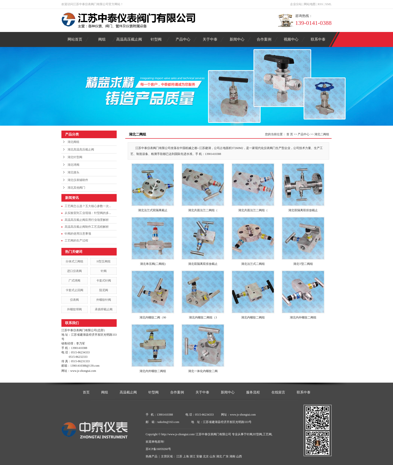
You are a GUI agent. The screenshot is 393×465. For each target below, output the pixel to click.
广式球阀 (74, 280)
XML (328, 4)
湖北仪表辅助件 (78, 180)
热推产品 (151, 456)
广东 (226, 456)
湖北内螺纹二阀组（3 (203, 317)
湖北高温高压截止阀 (81, 149)
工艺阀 (267, 434)
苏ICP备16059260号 (158, 449)
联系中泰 (318, 39)
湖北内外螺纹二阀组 (303, 317)
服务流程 (253, 392)
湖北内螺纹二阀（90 (153, 317)
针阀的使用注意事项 (78, 233)
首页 (86, 392)
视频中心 (291, 39)
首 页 (289, 134)
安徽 (199, 456)
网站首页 (75, 39)
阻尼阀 (103, 290)
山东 (212, 456)
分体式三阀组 (74, 261)
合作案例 (264, 39)
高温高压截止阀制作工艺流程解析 (87, 226)
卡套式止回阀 (74, 290)
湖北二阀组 (321, 134)
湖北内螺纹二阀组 (253, 317)
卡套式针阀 (103, 280)
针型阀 (156, 39)
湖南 (232, 456)
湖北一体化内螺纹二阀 (203, 371)
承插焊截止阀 (103, 309)
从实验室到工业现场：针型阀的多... (88, 213)
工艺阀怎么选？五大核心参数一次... (88, 206)
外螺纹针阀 (103, 299)
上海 (186, 456)
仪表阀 (74, 299)
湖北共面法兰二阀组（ (203, 210)
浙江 (193, 456)
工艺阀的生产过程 (76, 240)
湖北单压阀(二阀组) (153, 264)
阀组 (102, 39)
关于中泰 (210, 39)
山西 (239, 456)
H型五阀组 (104, 261)
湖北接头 (73, 172)
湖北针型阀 (75, 157)
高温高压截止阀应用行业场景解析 (87, 220)
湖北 (219, 456)
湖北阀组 (73, 142)
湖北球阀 (73, 164)
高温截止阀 (128, 392)
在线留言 (278, 392)
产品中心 (183, 39)
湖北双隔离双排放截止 (303, 210)
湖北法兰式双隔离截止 (153, 210)
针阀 (104, 271)
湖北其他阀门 (76, 187)
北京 (206, 456)
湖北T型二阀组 (303, 264)
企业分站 (296, 4)
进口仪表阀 (74, 271)
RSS (320, 4)
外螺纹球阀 (74, 309)
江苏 (179, 456)
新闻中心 (237, 39)
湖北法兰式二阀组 (253, 264)
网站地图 (310, 4)
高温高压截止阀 (129, 39)
